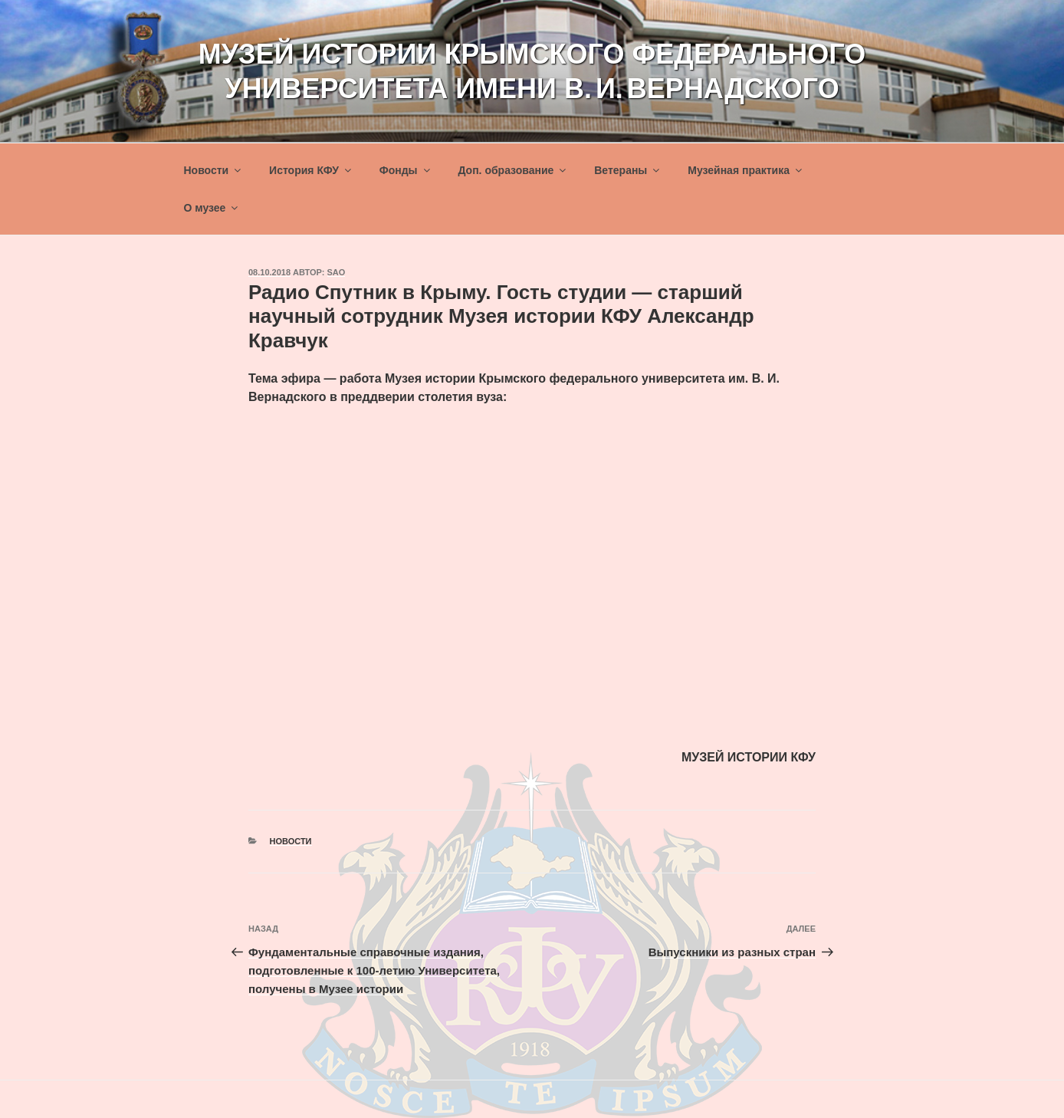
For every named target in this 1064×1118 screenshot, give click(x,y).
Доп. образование (513, 170)
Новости (214, 170)
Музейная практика (746, 170)
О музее (212, 208)
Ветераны (628, 170)
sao (336, 272)
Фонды (405, 170)
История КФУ (311, 170)
